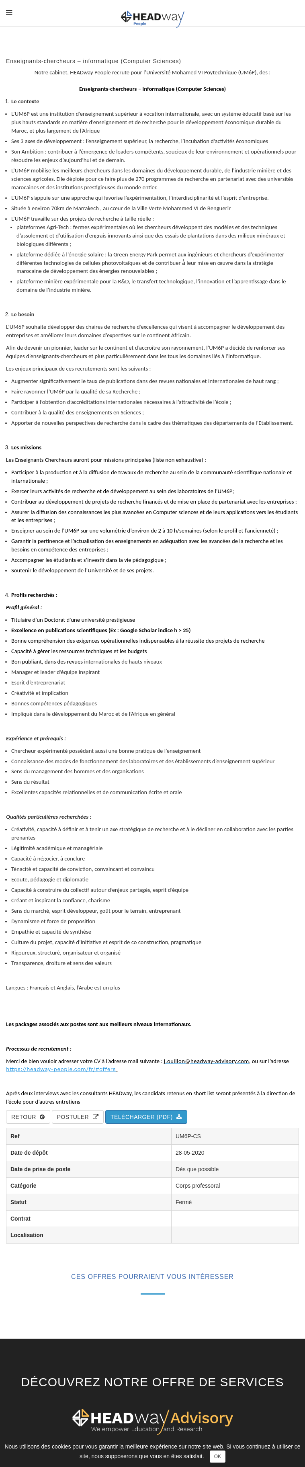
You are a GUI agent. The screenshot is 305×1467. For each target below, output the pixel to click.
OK (217, 1456)
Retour (28, 1117)
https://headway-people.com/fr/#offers (61, 1069)
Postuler (77, 1117)
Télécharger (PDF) (146, 1117)
